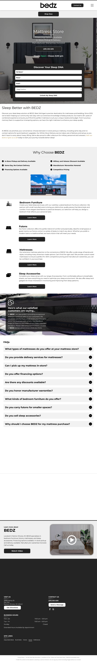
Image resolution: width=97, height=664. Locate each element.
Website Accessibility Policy (72, 659)
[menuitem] (9, 642)
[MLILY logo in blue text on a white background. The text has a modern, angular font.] (60, 486)
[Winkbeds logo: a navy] (60, 509)
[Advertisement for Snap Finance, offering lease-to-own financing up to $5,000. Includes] (48, 453)
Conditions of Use (45, 659)
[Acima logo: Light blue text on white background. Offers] (79, 453)
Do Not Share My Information (33, 659)
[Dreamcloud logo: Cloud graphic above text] (37, 486)
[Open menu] (92, 5)
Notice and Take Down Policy (58, 659)
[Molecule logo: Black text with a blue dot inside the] (83, 486)
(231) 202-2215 (53, 603)
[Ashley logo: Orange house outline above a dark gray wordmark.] (14, 486)
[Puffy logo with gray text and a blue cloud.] (37, 509)
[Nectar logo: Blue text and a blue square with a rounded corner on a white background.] (14, 509)
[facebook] (49, 611)
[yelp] (53, 611)
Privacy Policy (21, 659)
